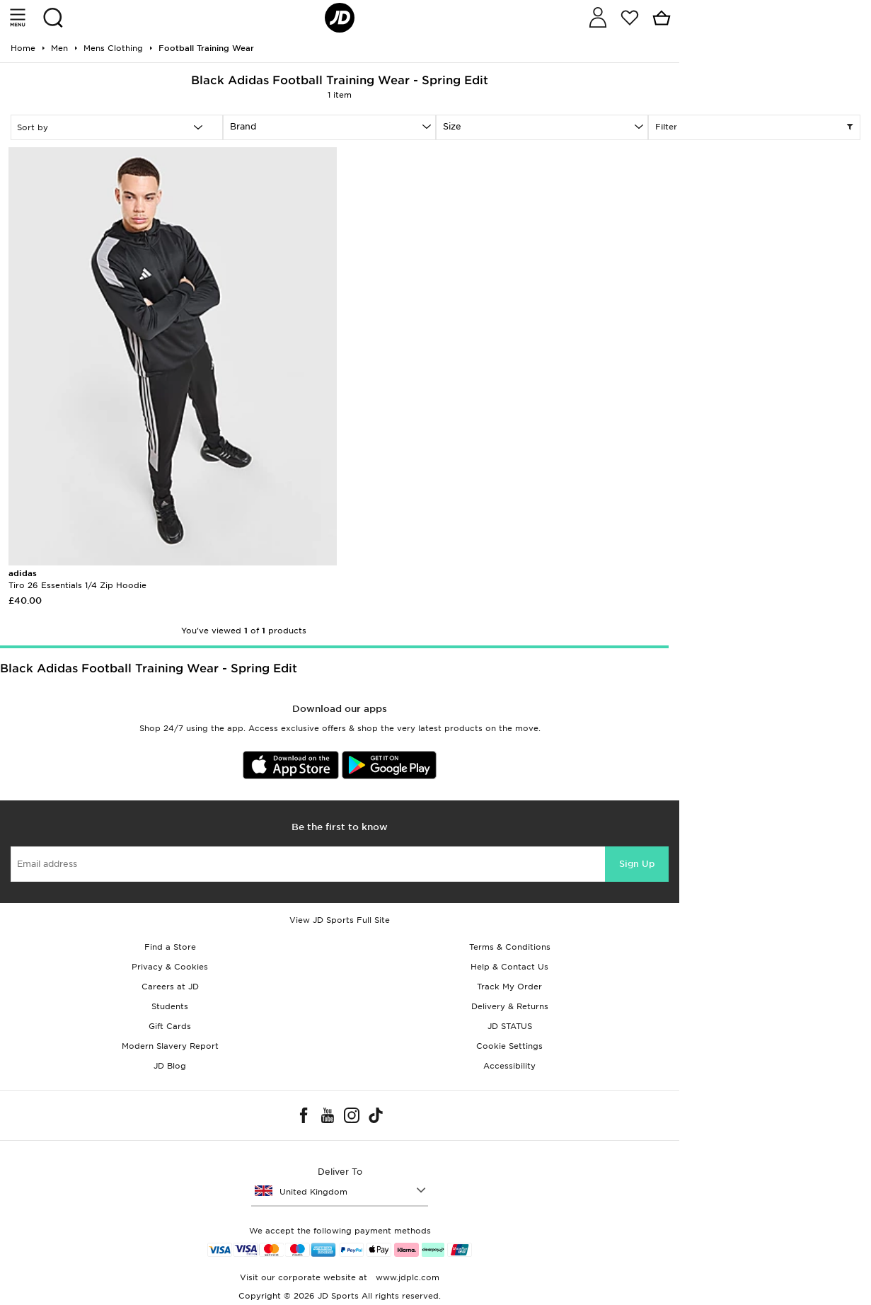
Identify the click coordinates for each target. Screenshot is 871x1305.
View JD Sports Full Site (339, 920)
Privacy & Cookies (170, 967)
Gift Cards (170, 1026)
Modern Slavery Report (170, 1046)
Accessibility (509, 1066)
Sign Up (636, 863)
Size (452, 126)
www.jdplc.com (406, 1277)
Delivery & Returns (509, 1006)
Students (169, 1006)
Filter (754, 127)
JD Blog (170, 1066)
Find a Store (170, 947)
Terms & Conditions (509, 947)
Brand (243, 126)
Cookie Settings (509, 1046)
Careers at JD (170, 986)
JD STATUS (510, 1026)
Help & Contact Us (509, 967)
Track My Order (509, 986)
